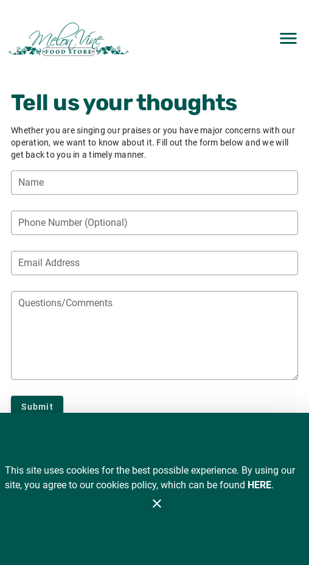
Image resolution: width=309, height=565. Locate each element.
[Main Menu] (288, 38)
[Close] (157, 503)
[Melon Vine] (71, 38)
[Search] (251, 38)
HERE (259, 485)
